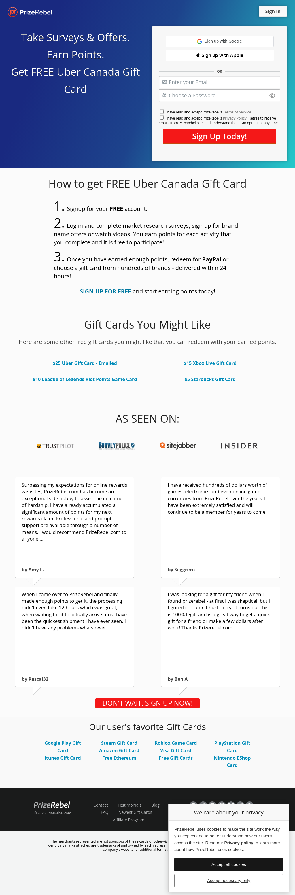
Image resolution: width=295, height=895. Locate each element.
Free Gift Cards (176, 758)
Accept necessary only (228, 880)
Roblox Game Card (176, 743)
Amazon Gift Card (119, 750)
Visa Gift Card (175, 750)
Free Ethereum (119, 758)
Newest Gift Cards (135, 812)
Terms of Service (237, 112)
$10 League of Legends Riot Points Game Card (85, 379)
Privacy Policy (235, 118)
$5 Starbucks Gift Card (210, 379)
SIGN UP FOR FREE (105, 291)
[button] (220, 41)
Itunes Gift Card (63, 758)
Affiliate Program (128, 819)
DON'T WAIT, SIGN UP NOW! (147, 703)
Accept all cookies (228, 864)
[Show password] (272, 96)
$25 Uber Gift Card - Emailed (85, 363)
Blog (155, 805)
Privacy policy (238, 842)
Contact (100, 805)
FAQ (105, 812)
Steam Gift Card (119, 743)
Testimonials (129, 805)
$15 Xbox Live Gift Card (210, 363)
